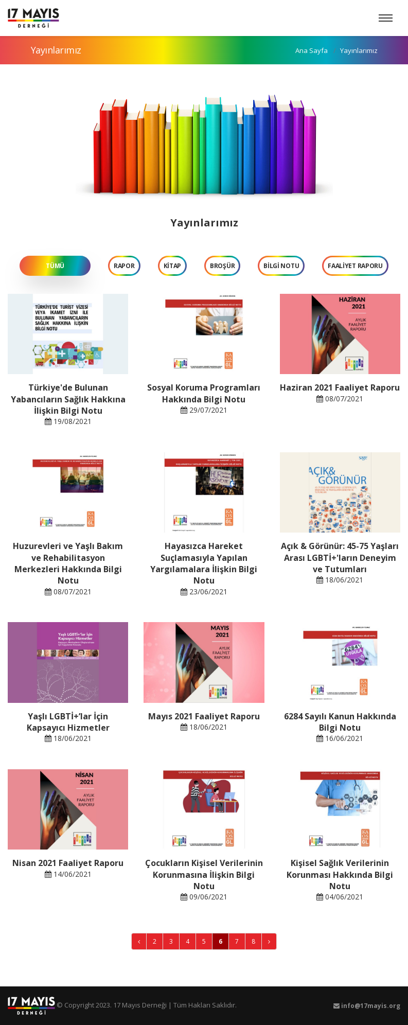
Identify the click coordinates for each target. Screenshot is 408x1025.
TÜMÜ (55, 265)
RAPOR (124, 265)
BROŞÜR (222, 265)
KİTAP (173, 265)
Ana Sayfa (311, 50)
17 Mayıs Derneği (140, 1005)
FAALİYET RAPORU (355, 265)
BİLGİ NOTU (281, 265)
